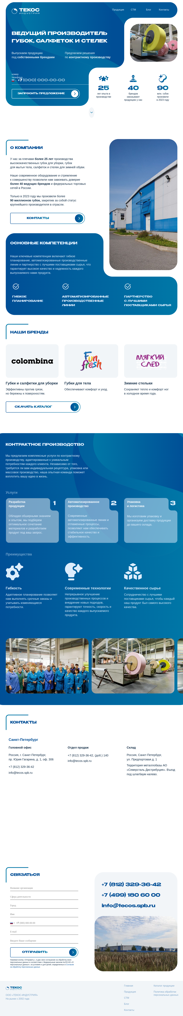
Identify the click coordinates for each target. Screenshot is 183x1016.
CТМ (133, 9)
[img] (25, 11)
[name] (44, 914)
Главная (128, 985)
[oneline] (44, 888)
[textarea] (44, 940)
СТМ (126, 998)
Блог (148, 9)
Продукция (118, 9)
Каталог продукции (164, 985)
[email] (44, 932)
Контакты (164, 9)
